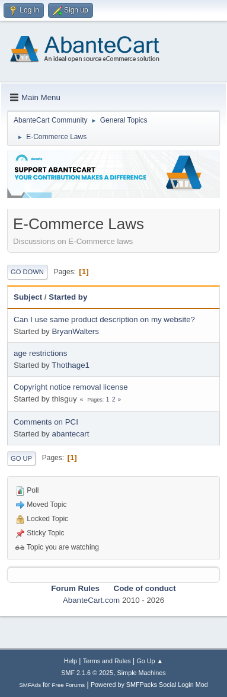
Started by (68, 297)
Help (70, 660)
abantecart (70, 433)
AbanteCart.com (91, 600)
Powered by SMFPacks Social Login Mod (149, 684)
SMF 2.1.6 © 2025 (87, 672)
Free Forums (68, 685)
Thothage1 (70, 365)
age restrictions (40, 353)
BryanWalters (75, 331)
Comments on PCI (46, 421)
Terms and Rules (107, 660)
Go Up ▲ (149, 660)
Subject (28, 297)
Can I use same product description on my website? (104, 319)
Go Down (27, 271)
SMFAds (30, 685)
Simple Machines (141, 672)
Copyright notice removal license (71, 387)
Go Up (21, 458)
